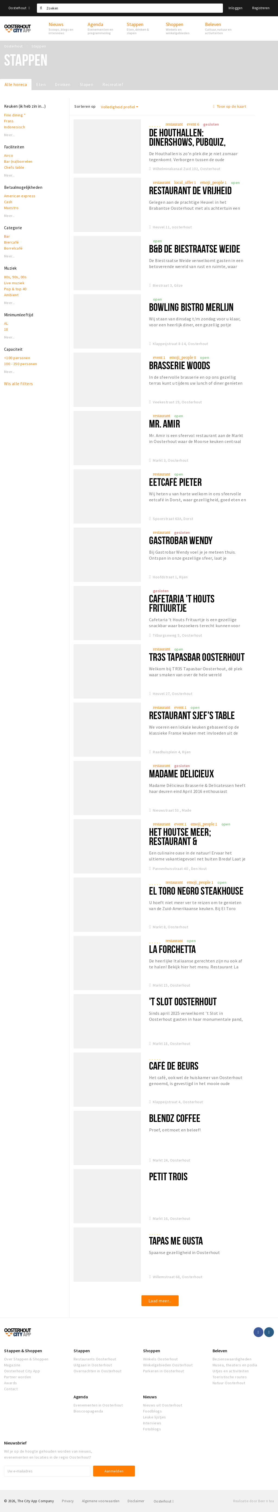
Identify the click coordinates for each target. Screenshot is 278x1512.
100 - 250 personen (20, 363)
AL (6, 323)
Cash (8, 201)
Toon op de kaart (229, 106)
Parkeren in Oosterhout (163, 1371)
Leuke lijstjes (154, 1417)
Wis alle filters (18, 383)
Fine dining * (15, 115)
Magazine (12, 1365)
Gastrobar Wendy (181, 540)
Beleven (220, 1350)
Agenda (81, 1396)
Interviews (152, 1423)
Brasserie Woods (179, 365)
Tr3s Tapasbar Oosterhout (197, 657)
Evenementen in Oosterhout (98, 1405)
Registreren (261, 8)
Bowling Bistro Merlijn (191, 307)
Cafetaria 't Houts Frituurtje (181, 603)
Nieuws (150, 1396)
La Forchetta (172, 949)
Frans (9, 121)
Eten (41, 84)
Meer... (9, 135)
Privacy (68, 1501)
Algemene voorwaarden (101, 1501)
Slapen (86, 84)
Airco (8, 155)
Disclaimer (136, 1501)
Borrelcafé (13, 248)
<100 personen (17, 357)
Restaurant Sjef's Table (192, 715)
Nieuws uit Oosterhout (162, 1405)
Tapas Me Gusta (176, 1240)
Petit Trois (168, 1176)
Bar (7, 236)
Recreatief (112, 84)
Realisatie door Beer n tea (253, 1501)
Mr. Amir (164, 423)
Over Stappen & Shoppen (26, 1359)
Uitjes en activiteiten (231, 1371)
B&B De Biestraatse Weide (194, 248)
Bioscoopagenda (88, 1411)
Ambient (11, 294)
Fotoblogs (152, 1429)
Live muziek (14, 282)
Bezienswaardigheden (232, 1359)
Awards (10, 1382)
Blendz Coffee (175, 1118)
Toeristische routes (230, 1376)
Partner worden (17, 1376)
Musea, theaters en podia (235, 1365)
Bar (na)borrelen (18, 161)
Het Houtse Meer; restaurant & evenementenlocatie (186, 841)
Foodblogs (152, 1411)
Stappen (82, 1350)
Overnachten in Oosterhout (97, 1371)
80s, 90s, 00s (15, 277)
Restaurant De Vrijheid (190, 190)
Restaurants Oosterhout (95, 1359)
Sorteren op (85, 106)
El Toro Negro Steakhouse (196, 891)
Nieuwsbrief (15, 1443)
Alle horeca (16, 84)
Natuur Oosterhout (229, 1382)
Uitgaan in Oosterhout (93, 1365)
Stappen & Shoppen (23, 1350)
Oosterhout (19, 8)
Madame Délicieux (181, 773)
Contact (11, 1388)
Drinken (62, 84)
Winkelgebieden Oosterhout (167, 1365)
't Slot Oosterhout (183, 1001)
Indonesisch (14, 127)
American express (20, 195)
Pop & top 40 (15, 288)
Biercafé (11, 242)
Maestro (11, 207)
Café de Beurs (174, 1065)
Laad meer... (160, 1300)
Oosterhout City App (22, 1371)
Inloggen (235, 8)
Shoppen (151, 1350)
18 (6, 329)
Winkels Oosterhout (160, 1359)
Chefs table (14, 167)
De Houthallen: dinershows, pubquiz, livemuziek (187, 142)
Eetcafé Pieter (175, 482)
